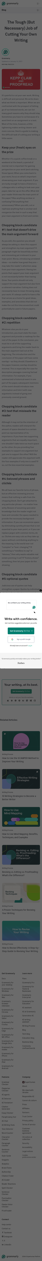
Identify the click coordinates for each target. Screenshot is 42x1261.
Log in (30, 646)
